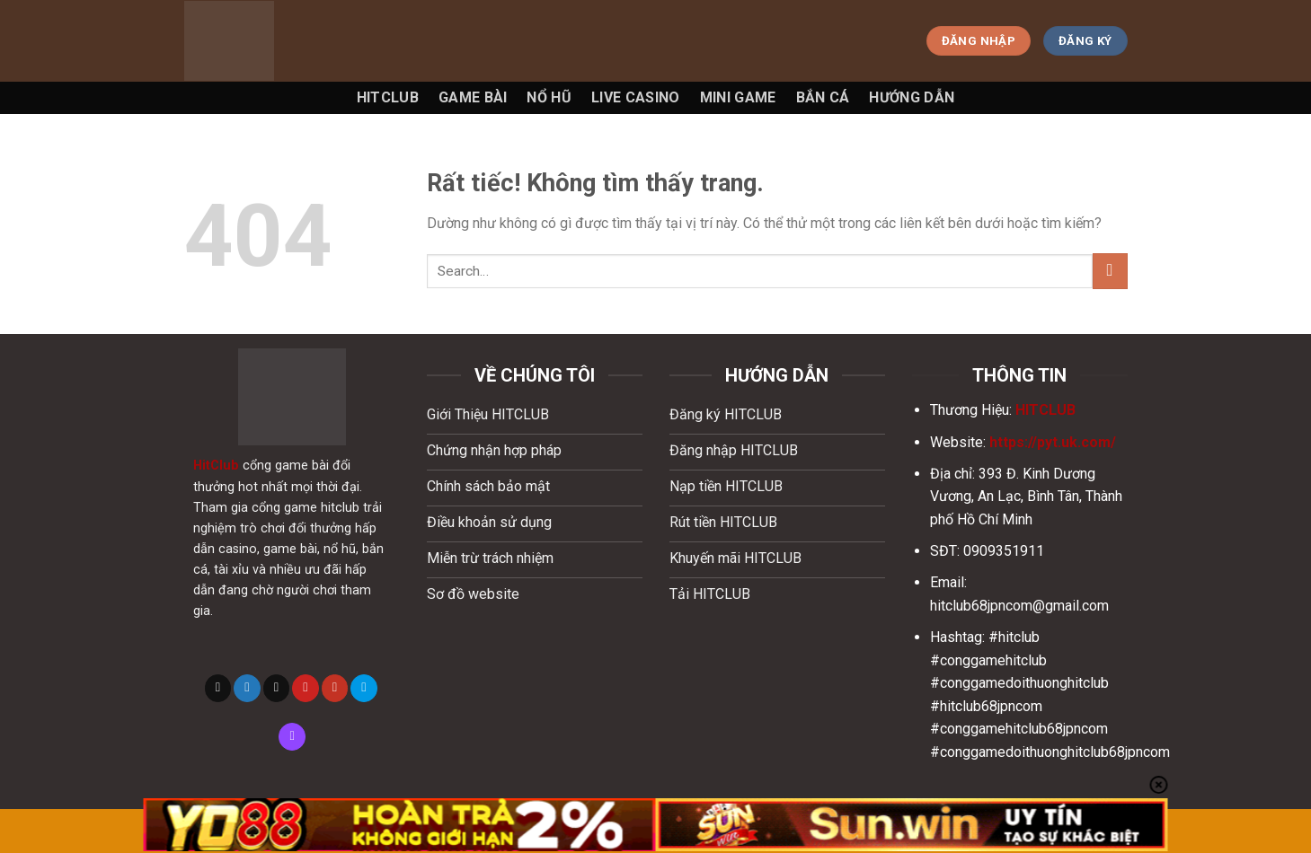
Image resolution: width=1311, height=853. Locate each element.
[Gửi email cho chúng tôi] (276, 687)
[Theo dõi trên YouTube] (335, 687)
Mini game (738, 97)
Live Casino (635, 97)
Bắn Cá (823, 97)
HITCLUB (1045, 409)
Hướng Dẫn (911, 97)
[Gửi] (1110, 270)
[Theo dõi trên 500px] (363, 687)
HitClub (216, 465)
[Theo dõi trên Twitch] (292, 736)
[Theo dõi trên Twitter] (247, 687)
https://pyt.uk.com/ (1052, 442)
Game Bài (473, 97)
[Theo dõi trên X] (218, 687)
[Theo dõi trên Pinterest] (305, 687)
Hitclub (388, 97)
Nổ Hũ (549, 97)
